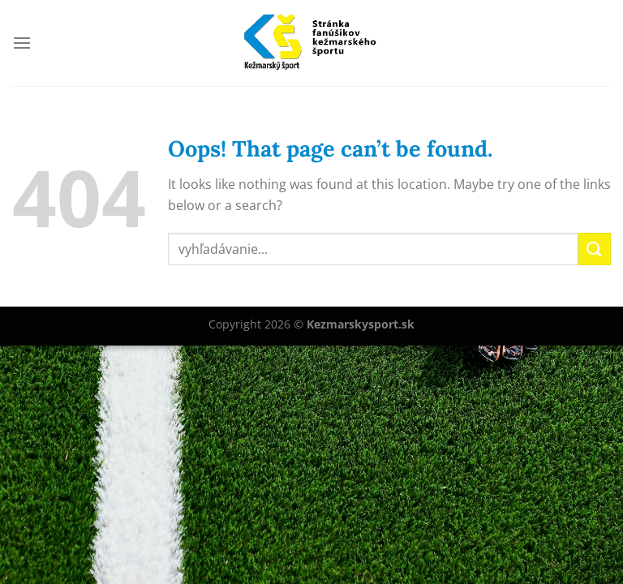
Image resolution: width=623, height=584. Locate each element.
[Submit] (594, 248)
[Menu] (22, 42)
